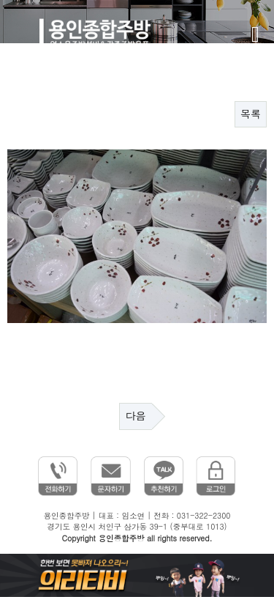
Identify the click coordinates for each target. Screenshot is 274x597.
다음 (136, 416)
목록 (250, 114)
